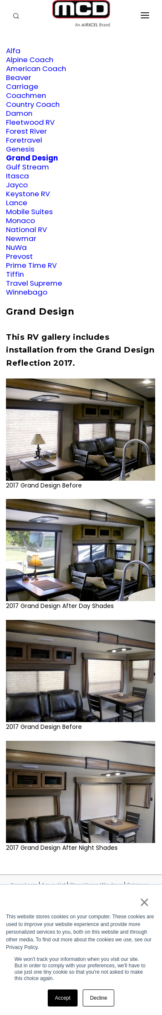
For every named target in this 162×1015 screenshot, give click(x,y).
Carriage (22, 86)
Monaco (20, 220)
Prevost (19, 256)
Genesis (20, 149)
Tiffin (15, 274)
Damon (19, 113)
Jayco (17, 185)
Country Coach (33, 104)
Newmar (21, 238)
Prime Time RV (31, 265)
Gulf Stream (27, 167)
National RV (26, 229)
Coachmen (26, 95)
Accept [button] (63, 998)
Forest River (26, 131)
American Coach (36, 68)
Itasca (17, 176)
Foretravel (24, 140)
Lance (16, 203)
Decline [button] (98, 998)
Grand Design (32, 158)
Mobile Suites (29, 211)
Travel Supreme (34, 283)
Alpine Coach (29, 59)
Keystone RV (28, 194)
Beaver (18, 77)
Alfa (13, 51)
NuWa (16, 247)
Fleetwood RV (30, 122)
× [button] (143, 902)
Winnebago (26, 292)
